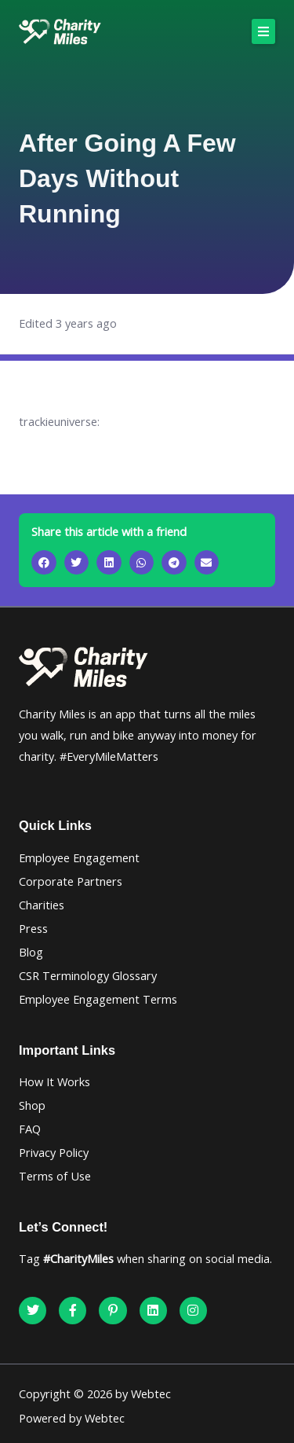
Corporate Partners (70, 881)
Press (33, 928)
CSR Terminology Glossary (88, 975)
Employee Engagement (79, 857)
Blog (31, 952)
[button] (263, 31)
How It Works (54, 1081)
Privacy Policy (54, 1152)
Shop (32, 1105)
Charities (41, 904)
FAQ (30, 1128)
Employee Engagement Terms (98, 999)
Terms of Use (55, 1176)
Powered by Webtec (72, 1418)
